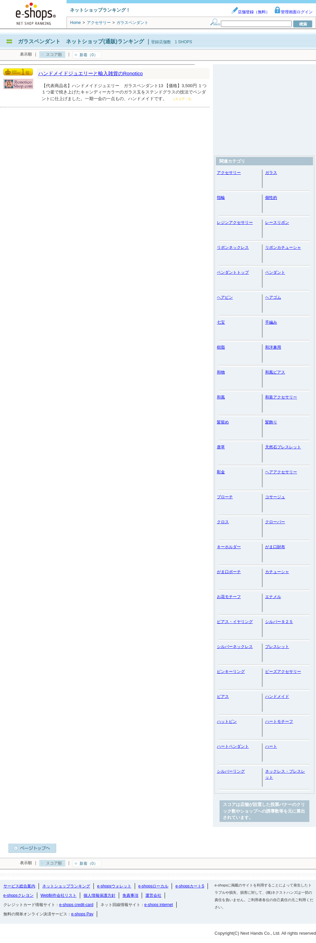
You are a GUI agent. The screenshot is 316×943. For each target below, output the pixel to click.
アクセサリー (229, 172)
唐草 (221, 447)
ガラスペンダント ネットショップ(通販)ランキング (81, 41)
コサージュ (275, 497)
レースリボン (277, 222)
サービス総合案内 (19, 886)
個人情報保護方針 (99, 895)
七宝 (221, 322)
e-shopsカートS (189, 886)
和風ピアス (275, 372)
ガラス (271, 172)
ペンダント (275, 272)
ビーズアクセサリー (283, 671)
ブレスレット (277, 646)
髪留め (223, 422)
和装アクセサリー (281, 397)
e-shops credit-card (76, 904)
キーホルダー (229, 547)
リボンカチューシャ (283, 247)
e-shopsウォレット (114, 886)
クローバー (275, 522)
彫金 (221, 472)
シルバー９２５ (279, 621)
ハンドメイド (277, 696)
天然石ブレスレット (283, 447)
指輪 (221, 197)
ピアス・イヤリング (235, 621)
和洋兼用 (273, 347)
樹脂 (221, 347)
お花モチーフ (229, 596)
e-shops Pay (82, 914)
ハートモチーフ (279, 721)
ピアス (223, 696)
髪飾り (271, 422)
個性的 (271, 197)
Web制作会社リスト (59, 895)
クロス (223, 522)
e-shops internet (158, 904)
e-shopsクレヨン (18, 895)
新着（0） (88, 55)
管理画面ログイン (293, 12)
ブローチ (225, 497)
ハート (271, 746)
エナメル (273, 596)
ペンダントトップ (233, 272)
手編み (271, 322)
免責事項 (130, 895)
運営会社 (153, 895)
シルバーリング (231, 771)
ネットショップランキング (66, 886)
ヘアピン (225, 297)
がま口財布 (275, 547)
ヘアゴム (273, 297)
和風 (221, 397)
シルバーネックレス (235, 646)
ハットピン (227, 721)
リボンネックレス (233, 247)
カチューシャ (277, 571)
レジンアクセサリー (235, 222)
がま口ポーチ (229, 571)
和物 (221, 372)
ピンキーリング (231, 671)
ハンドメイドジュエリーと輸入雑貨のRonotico (90, 73)
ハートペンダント (233, 746)
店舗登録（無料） (250, 12)
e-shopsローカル (153, 886)
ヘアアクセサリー (281, 472)
